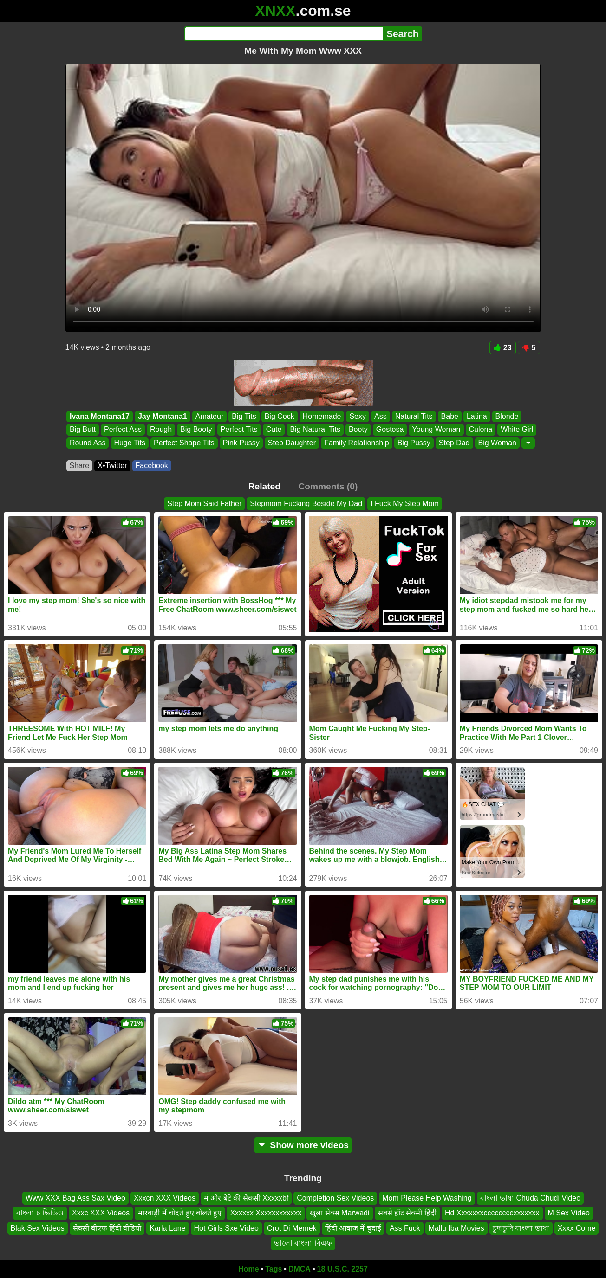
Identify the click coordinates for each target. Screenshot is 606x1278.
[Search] (284, 33)
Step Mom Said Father (204, 503)
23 (503, 348)
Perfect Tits (238, 430)
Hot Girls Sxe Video (226, 1228)
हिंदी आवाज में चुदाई (353, 1228)
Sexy (357, 416)
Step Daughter (291, 443)
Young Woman (436, 430)
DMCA (299, 1269)
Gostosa (390, 430)
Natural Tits (413, 416)
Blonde (506, 416)
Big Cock (279, 416)
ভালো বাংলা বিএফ (303, 1243)
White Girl (517, 430)
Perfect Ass (123, 430)
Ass (380, 416)
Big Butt (83, 430)
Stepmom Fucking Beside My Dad (306, 503)
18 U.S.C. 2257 (342, 1269)
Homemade (321, 416)
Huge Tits (129, 443)
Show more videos (303, 1145)
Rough (160, 430)
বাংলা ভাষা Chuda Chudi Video (530, 1198)
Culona (480, 430)
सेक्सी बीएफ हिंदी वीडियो (107, 1228)
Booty (357, 430)
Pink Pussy (240, 443)
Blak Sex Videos (38, 1228)
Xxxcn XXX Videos (164, 1198)
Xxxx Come (577, 1228)
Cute (273, 430)
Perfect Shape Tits (183, 443)
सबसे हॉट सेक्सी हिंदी (407, 1213)
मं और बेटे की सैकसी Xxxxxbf (246, 1198)
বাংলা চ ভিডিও (40, 1213)
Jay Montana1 (162, 416)
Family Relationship (356, 443)
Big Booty (196, 430)
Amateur (209, 416)
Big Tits (244, 416)
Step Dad (453, 443)
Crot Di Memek (292, 1228)
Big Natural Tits (315, 430)
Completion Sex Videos (335, 1198)
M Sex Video (569, 1213)
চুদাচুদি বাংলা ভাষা (521, 1228)
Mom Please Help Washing (426, 1198)
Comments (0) (328, 486)
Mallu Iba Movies (456, 1228)
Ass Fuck (405, 1228)
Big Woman (497, 443)
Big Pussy (413, 443)
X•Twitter (112, 465)
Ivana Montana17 (100, 416)
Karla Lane (167, 1228)
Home (248, 1269)
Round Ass (87, 443)
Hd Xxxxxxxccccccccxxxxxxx (492, 1213)
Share (80, 465)
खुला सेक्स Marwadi (339, 1213)
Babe (449, 416)
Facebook (152, 465)
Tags (273, 1269)
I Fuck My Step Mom (405, 503)
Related (264, 486)
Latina (476, 416)
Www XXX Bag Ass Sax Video (75, 1198)
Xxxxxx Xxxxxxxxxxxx (265, 1213)
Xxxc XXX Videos (101, 1213)
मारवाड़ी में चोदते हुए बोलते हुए (180, 1213)
